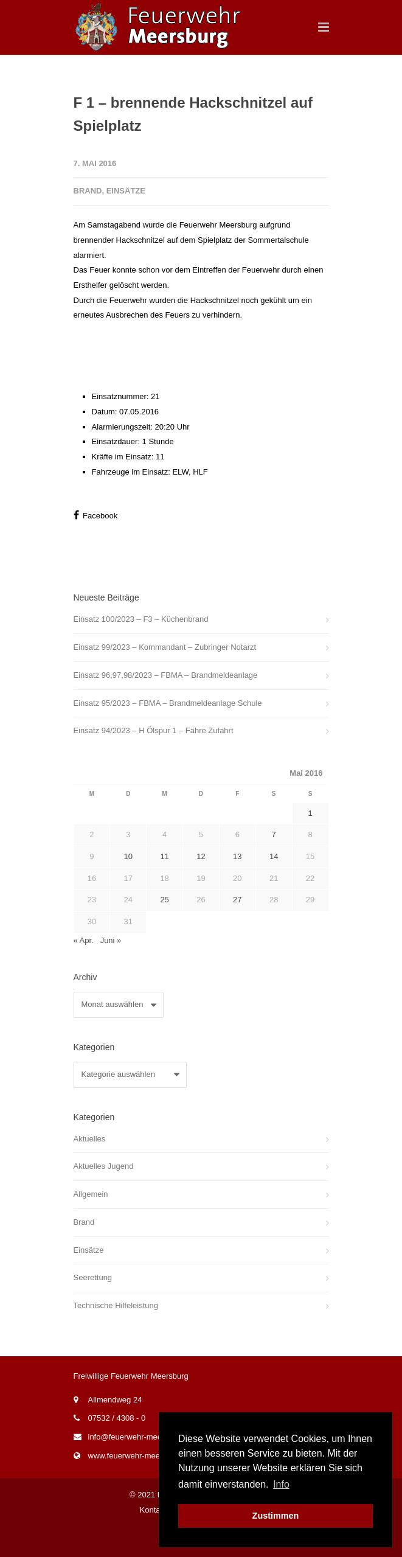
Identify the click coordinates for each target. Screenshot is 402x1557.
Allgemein (91, 1194)
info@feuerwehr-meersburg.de (142, 1436)
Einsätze (125, 190)
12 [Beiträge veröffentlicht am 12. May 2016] (200, 856)
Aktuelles (90, 1138)
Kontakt (153, 1509)
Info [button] (281, 1484)
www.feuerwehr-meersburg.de (140, 1455)
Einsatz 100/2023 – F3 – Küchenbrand (141, 619)
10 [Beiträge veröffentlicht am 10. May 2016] (128, 856)
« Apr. (84, 940)
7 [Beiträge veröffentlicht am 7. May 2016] (274, 834)
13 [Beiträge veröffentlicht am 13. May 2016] (237, 856)
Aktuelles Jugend (104, 1166)
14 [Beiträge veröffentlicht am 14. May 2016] (273, 856)
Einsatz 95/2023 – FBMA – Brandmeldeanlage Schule (168, 703)
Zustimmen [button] (275, 1515)
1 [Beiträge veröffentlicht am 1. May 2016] (310, 813)
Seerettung (93, 1277)
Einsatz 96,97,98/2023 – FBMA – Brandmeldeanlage (166, 675)
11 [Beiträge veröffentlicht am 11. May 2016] (164, 856)
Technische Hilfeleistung (116, 1305)
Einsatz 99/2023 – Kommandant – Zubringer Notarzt (165, 647)
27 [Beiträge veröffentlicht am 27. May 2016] (237, 899)
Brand (88, 190)
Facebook (96, 515)
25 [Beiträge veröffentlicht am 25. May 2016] (164, 899)
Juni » (111, 940)
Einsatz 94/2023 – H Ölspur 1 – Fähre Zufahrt (154, 730)
